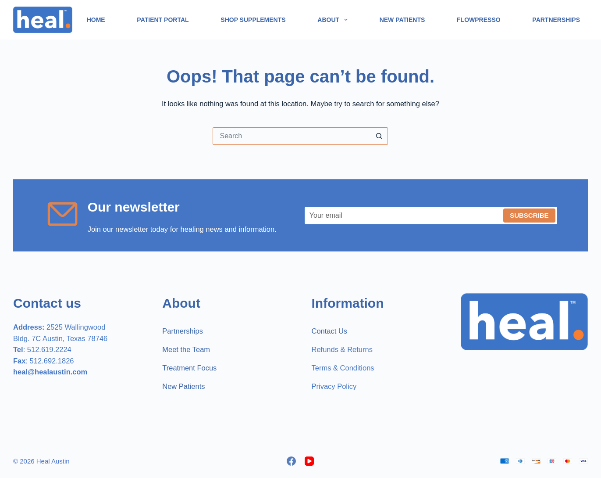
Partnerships (556, 19)
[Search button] (379, 136)
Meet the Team (186, 349)
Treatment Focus (189, 368)
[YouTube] (309, 461)
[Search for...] (291, 136)
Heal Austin (53, 461)
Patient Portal (162, 19)
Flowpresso (479, 19)
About (334, 19)
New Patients (402, 19)
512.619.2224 (49, 349)
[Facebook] (291, 461)
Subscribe (529, 215)
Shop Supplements (252, 19)
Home (96, 19)
